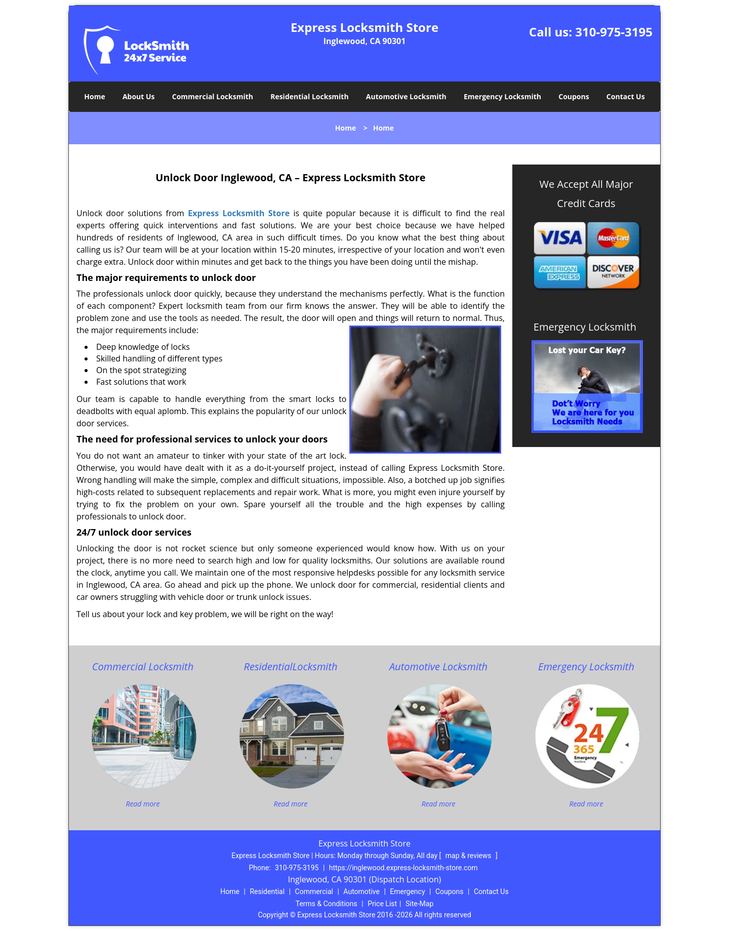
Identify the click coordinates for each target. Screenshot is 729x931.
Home (94, 96)
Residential (267, 891)
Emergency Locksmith (502, 96)
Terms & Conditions (326, 904)
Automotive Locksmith (406, 96)
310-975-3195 (614, 31)
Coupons (573, 96)
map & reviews (469, 856)
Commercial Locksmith (212, 96)
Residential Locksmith (309, 96)
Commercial (314, 891)
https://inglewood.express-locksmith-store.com (403, 868)
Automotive (361, 891)
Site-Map (419, 904)
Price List (382, 904)
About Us (139, 96)
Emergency (407, 891)
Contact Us (625, 96)
